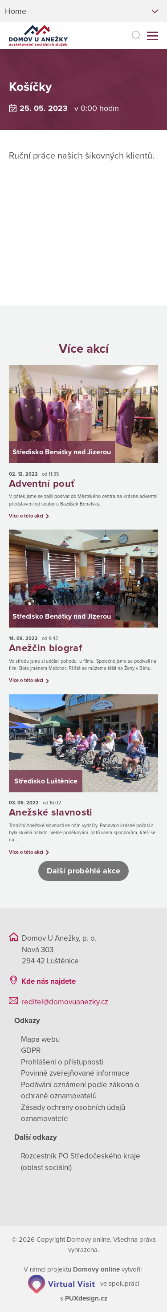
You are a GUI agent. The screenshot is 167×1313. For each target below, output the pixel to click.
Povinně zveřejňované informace (75, 1074)
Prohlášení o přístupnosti (62, 1063)
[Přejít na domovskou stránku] (37, 36)
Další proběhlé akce (84, 872)
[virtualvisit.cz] (61, 1284)
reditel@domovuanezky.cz (64, 1002)
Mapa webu (40, 1040)
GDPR (31, 1051)
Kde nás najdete (48, 982)
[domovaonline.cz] (96, 1270)
